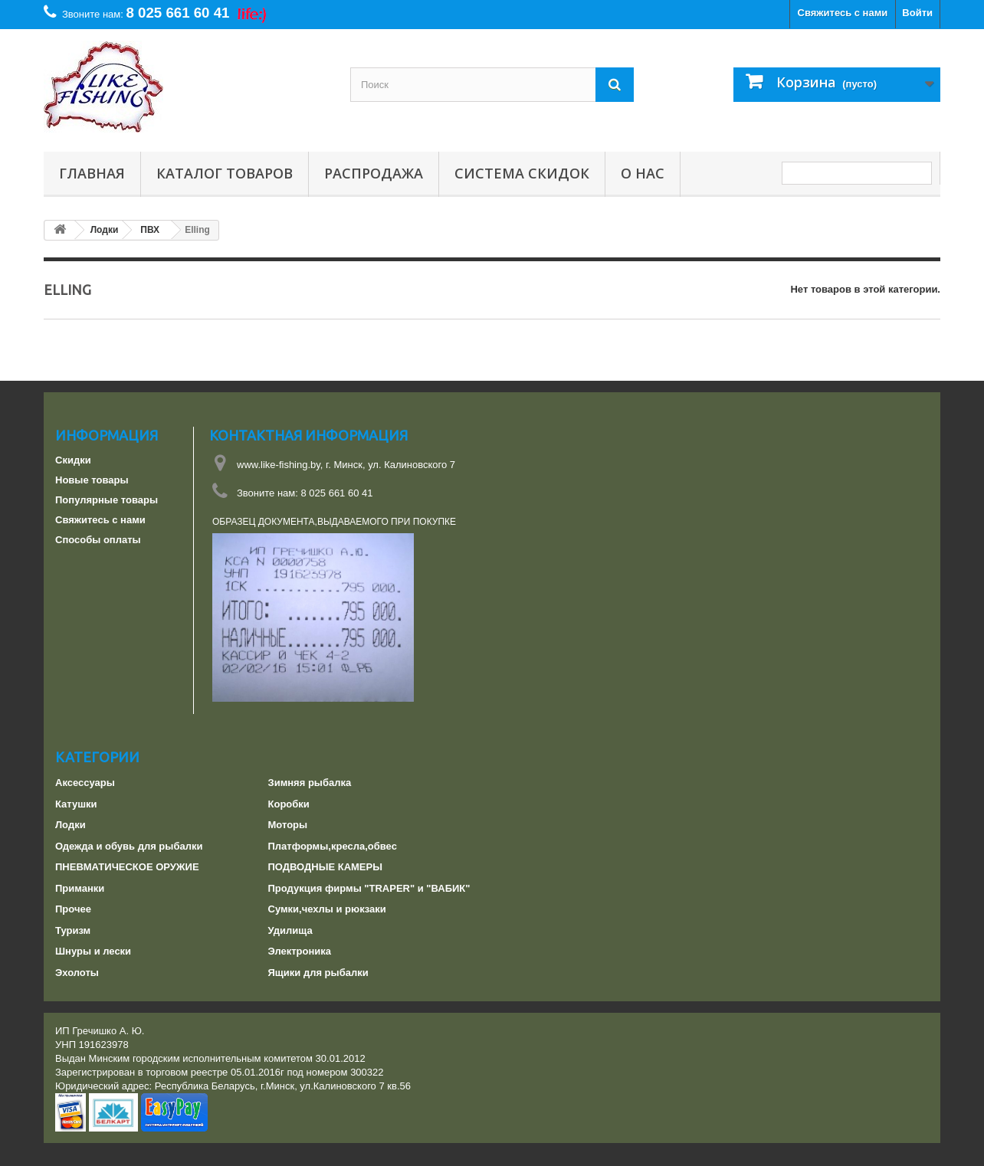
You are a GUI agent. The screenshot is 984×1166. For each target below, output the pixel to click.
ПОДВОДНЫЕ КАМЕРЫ (325, 867)
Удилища (290, 930)
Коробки (289, 804)
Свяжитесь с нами (843, 12)
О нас (642, 173)
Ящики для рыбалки (318, 972)
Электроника (300, 951)
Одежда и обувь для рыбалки (128, 846)
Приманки (79, 888)
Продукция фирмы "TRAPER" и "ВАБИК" (369, 888)
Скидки (73, 460)
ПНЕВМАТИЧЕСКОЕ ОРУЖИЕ (127, 867)
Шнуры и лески (93, 951)
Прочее (73, 909)
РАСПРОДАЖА (373, 173)
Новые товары (92, 480)
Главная (92, 173)
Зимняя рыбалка (310, 782)
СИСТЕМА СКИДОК (521, 173)
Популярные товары (106, 500)
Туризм (72, 930)
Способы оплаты (98, 539)
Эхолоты (77, 972)
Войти (917, 12)
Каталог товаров (224, 173)
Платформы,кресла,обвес (332, 846)
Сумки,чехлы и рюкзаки (327, 909)
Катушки (76, 804)
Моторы (288, 824)
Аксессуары (85, 782)
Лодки (70, 824)
